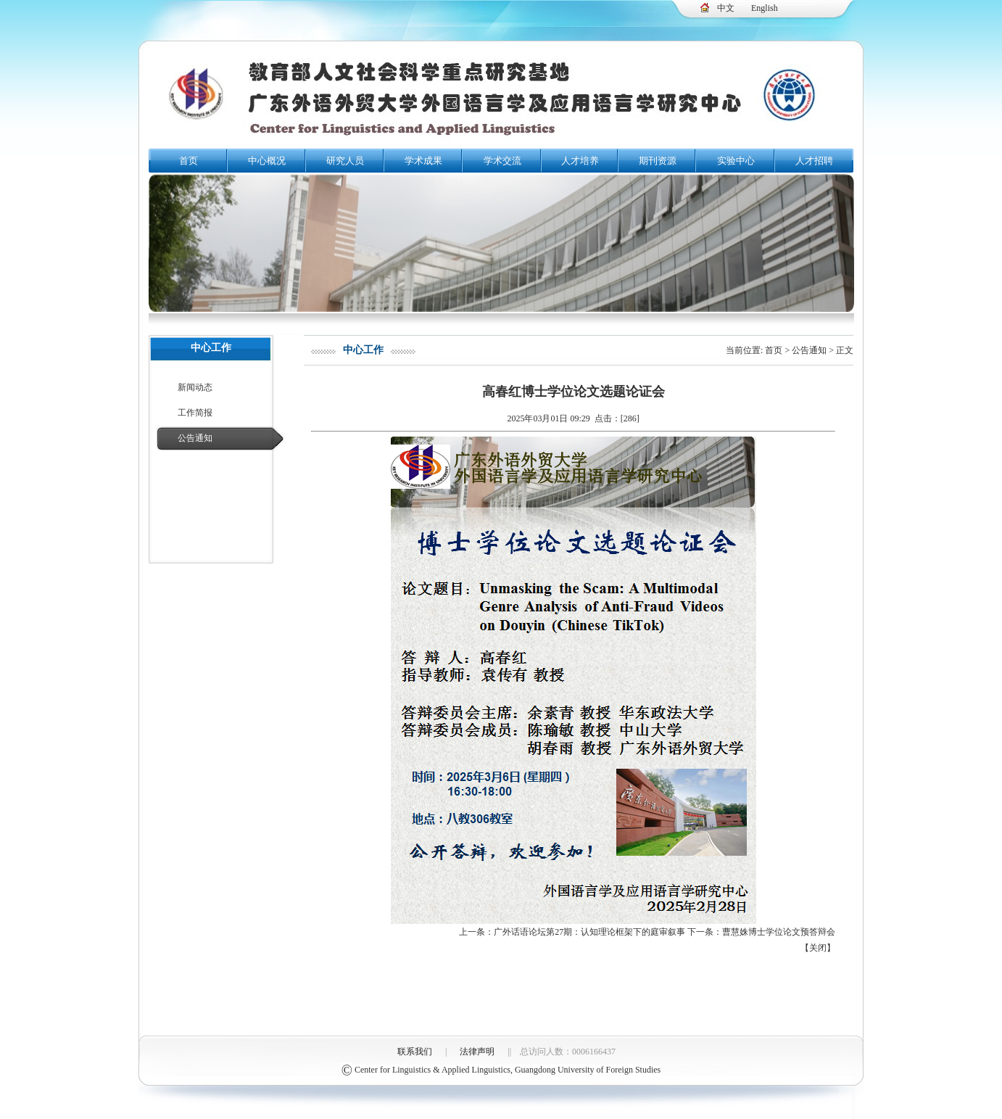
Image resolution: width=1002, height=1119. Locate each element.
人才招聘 (814, 160)
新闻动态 (195, 387)
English (764, 8)
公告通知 (195, 438)
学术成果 (423, 160)
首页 (188, 160)
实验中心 (736, 160)
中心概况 (267, 160)
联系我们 (414, 1051)
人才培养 (580, 160)
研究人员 (345, 160)
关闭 (818, 948)
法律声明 (477, 1051)
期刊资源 (657, 160)
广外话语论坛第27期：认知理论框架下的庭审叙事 (589, 932)
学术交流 (502, 160)
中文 (725, 8)
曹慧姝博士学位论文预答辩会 (778, 932)
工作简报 (195, 413)
